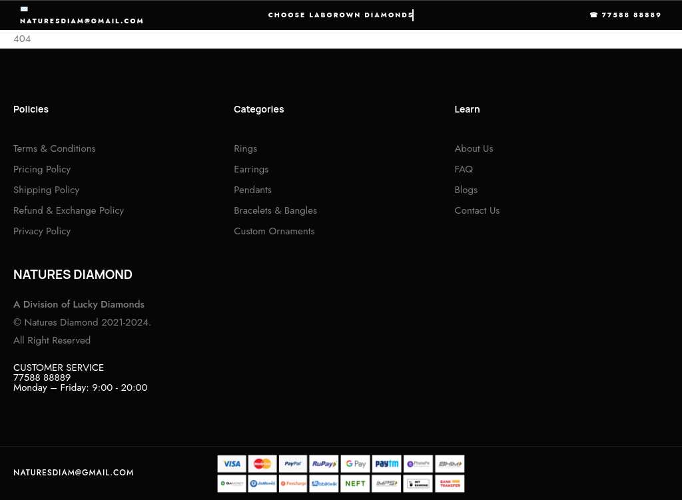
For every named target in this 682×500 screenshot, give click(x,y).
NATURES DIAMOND (73, 274)
